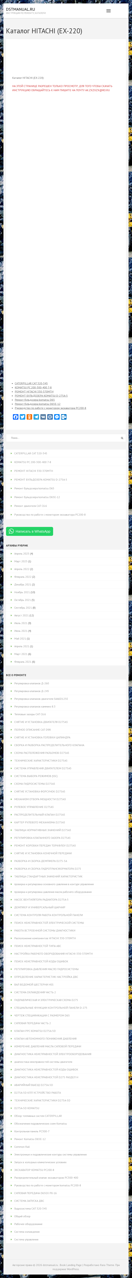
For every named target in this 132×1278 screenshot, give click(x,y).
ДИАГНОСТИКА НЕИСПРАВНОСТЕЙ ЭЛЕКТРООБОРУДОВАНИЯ (52, 1054)
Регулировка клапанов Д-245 (31, 691)
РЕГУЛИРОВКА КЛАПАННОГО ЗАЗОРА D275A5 (42, 837)
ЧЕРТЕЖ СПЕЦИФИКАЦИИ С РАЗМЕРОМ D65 (42, 1015)
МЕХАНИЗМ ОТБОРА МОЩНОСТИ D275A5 (40, 799)
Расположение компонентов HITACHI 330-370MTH (45, 938)
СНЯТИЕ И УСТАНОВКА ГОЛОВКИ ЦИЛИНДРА (42, 737)
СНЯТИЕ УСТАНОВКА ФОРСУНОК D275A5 (39, 791)
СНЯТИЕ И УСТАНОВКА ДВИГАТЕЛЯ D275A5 (41, 722)
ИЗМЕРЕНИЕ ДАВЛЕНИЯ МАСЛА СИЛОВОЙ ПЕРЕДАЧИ (47, 1046)
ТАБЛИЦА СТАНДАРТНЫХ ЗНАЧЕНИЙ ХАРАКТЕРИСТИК (48, 876)
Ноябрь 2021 (22, 592)
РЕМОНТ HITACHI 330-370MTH (34, 391)
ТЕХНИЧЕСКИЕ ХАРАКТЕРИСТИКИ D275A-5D (42, 1100)
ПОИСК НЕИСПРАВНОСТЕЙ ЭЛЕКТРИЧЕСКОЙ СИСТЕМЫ (49, 922)
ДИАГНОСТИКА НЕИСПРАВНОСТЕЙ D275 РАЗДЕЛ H (46, 1077)
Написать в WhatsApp (33, 531)
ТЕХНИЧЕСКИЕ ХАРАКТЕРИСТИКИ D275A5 (41, 760)
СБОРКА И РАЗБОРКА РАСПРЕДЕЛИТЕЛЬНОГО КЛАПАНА (49, 745)
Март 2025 (21, 561)
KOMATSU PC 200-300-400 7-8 (33, 387)
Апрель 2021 (21, 646)
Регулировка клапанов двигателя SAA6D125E (41, 698)
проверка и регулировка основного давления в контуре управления (54, 884)
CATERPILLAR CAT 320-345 (31, 383)
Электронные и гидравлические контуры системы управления (50, 1154)
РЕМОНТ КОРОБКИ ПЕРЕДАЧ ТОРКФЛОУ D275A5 (45, 845)
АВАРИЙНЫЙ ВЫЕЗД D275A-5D (33, 1085)
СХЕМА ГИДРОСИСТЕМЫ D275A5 (34, 783)
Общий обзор (22, 1216)
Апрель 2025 (21, 553)
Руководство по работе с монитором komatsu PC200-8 (47, 1185)
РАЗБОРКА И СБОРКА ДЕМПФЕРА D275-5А (40, 861)
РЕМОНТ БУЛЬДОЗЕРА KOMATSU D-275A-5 (41, 395)
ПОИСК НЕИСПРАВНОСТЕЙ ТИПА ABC (37, 946)
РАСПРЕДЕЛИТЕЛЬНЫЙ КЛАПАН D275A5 (39, 814)
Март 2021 (21, 654)
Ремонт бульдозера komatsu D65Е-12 (37, 404)
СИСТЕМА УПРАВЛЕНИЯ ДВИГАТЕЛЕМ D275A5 (43, 768)
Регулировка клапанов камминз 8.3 (35, 706)
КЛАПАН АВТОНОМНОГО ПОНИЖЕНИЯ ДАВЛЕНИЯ (45, 1038)
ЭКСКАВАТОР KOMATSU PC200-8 (34, 1170)
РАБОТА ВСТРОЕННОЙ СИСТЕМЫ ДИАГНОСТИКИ (44, 930)
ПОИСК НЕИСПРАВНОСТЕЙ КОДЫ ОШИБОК (41, 961)
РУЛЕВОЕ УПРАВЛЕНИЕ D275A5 (34, 807)
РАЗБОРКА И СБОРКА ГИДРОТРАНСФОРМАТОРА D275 (47, 868)
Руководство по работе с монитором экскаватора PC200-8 (50, 408)
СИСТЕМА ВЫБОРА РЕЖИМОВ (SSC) (36, 776)
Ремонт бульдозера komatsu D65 (35, 399)
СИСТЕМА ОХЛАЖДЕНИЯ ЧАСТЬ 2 (35, 992)
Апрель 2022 (21, 569)
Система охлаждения (27, 1231)
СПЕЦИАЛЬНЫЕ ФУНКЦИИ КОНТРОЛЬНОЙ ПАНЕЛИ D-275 (50, 1007)
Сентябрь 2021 (23, 607)
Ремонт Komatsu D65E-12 (30, 1139)
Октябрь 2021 (22, 600)
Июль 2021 (21, 623)
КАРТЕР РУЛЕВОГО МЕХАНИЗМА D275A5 (39, 822)
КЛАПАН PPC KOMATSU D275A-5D (35, 1031)
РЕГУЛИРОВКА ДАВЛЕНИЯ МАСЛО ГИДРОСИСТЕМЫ (46, 969)
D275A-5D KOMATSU (26, 1108)
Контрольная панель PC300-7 (32, 1131)
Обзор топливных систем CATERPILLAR (38, 1116)
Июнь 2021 (21, 630)
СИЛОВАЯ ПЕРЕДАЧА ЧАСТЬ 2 (32, 1023)
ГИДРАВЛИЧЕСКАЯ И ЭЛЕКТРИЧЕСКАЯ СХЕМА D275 (46, 1000)
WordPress (73, 1269)
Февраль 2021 (22, 661)
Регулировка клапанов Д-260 (31, 683)
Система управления (26, 1239)
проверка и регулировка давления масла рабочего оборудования (53, 892)
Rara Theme (107, 1265)
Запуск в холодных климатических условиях (40, 1162)
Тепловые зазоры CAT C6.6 (30, 714)
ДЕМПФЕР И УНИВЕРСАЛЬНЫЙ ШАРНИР (39, 907)
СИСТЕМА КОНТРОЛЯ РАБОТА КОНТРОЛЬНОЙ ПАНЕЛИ (48, 915)
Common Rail (22, 1146)
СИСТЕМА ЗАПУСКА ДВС (29, 1200)
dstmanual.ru (20, 9)
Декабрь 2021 (22, 584)
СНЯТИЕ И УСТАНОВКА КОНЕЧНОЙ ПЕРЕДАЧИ (43, 853)
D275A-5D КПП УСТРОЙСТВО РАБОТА (37, 1092)
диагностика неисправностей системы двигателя (43, 1061)
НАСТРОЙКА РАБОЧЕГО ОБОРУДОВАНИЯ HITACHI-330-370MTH (53, 953)
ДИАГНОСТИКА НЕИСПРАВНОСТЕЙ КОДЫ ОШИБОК (46, 1069)
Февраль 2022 (22, 576)
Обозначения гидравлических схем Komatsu (40, 1123)
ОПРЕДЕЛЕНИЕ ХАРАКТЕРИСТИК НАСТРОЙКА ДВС (46, 976)
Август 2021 (21, 615)
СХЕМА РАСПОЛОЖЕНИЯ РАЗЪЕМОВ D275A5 (41, 753)
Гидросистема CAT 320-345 (30, 1208)
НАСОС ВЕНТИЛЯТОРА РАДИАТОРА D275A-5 (41, 899)
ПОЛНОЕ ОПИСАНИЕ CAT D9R (32, 729)
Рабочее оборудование (28, 1224)
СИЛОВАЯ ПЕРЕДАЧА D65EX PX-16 (35, 1193)
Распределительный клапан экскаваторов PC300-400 (46, 1177)
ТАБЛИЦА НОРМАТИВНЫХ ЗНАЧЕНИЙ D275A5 (42, 830)
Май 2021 (20, 638)
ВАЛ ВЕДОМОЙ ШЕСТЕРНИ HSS (33, 984)
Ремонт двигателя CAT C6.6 (30, 506)
